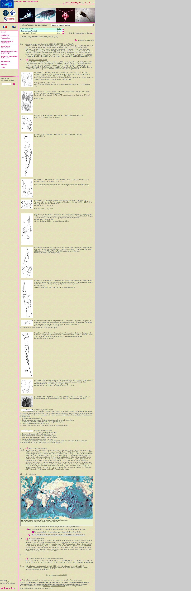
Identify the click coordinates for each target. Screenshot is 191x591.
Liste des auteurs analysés (37, 60)
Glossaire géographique (36, 538)
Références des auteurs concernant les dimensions (45, 558)
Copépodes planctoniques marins (26, 1)
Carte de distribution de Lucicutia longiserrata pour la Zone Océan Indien (57, 532)
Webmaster (3, 580)
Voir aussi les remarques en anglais (36, 569)
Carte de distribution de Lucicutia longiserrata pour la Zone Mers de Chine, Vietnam (58, 535)
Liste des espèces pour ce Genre (80, 33)
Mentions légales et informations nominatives (7, 582)
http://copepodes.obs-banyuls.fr (54, 586)
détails (59, 29)
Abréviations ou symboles (85, 40)
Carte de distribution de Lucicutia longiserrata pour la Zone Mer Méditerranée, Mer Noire (57, 529)
